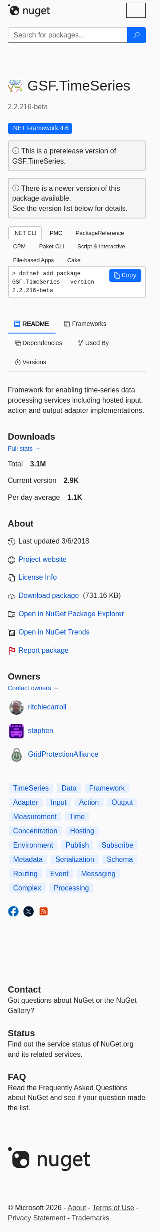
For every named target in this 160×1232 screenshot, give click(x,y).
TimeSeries (31, 788)
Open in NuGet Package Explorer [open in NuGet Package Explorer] (71, 614)
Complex (27, 888)
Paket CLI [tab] (51, 246)
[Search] (136, 35)
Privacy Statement (37, 1218)
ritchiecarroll (47, 707)
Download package (49, 595)
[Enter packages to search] (68, 35)
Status (21, 1033)
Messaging (98, 874)
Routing (25, 874)
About (77, 1207)
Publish (77, 845)
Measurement (35, 816)
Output (122, 802)
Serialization (75, 859)
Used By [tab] (93, 342)
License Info (38, 577)
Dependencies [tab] (38, 342)
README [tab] (32, 323)
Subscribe (117, 845)
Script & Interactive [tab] (101, 246)
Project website (43, 559)
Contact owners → (33, 688)
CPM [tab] (19, 246)
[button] (125, 275)
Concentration (35, 831)
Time (77, 816)
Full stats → (24, 448)
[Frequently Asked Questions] (17, 1077)
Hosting (82, 831)
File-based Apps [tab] (33, 260)
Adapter (25, 802)
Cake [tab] (73, 260)
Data (68, 788)
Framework (107, 788)
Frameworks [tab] (85, 323)
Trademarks (90, 1218)
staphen (40, 730)
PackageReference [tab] (100, 233)
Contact (24, 989)
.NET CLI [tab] (24, 233)
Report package (44, 650)
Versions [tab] (31, 362)
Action (89, 802)
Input (59, 802)
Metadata (28, 859)
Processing (71, 888)
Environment (33, 845)
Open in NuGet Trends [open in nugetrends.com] (54, 632)
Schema (120, 859)
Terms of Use (113, 1207)
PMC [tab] (56, 233)
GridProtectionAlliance (63, 754)
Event (59, 874)
